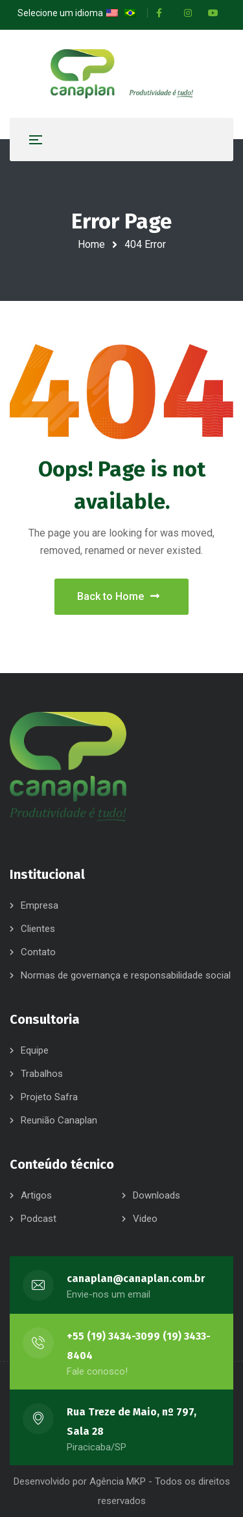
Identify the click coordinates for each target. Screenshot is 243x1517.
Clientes (38, 929)
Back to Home (118, 596)
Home (91, 244)
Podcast (38, 1218)
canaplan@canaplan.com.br (136, 1278)
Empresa (39, 905)
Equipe (35, 1050)
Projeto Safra (49, 1097)
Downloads (156, 1195)
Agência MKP (117, 1481)
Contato (38, 952)
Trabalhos (42, 1074)
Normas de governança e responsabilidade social (126, 975)
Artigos (36, 1195)
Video (145, 1218)
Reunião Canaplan (59, 1120)
